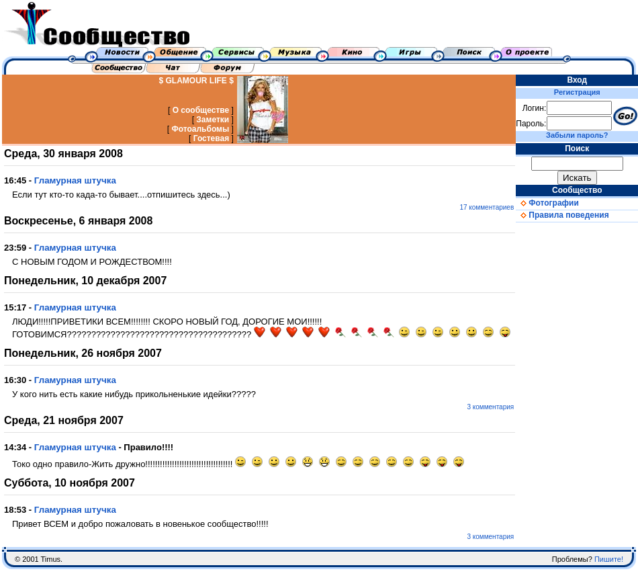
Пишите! (608, 559)
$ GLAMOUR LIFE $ (196, 80)
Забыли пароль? (577, 135)
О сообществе (201, 110)
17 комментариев (486, 207)
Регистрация (577, 92)
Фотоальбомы (200, 129)
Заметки (212, 119)
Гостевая (211, 138)
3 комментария (490, 407)
